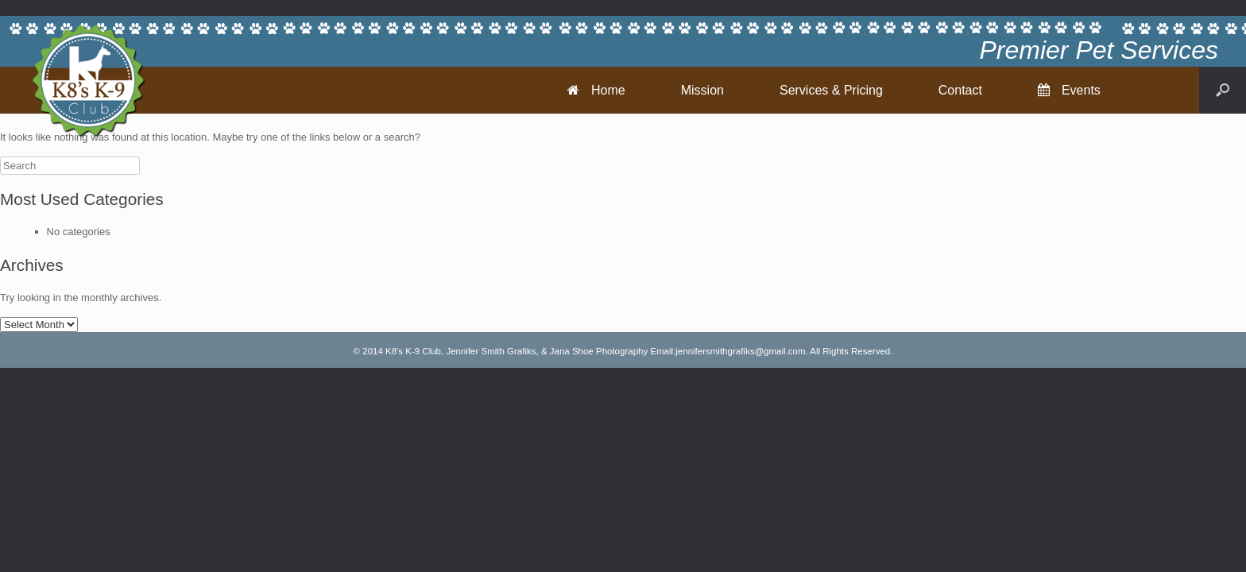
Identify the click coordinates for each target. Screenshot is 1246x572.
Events (1069, 90)
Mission (702, 90)
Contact (960, 90)
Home (596, 90)
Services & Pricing (831, 90)
